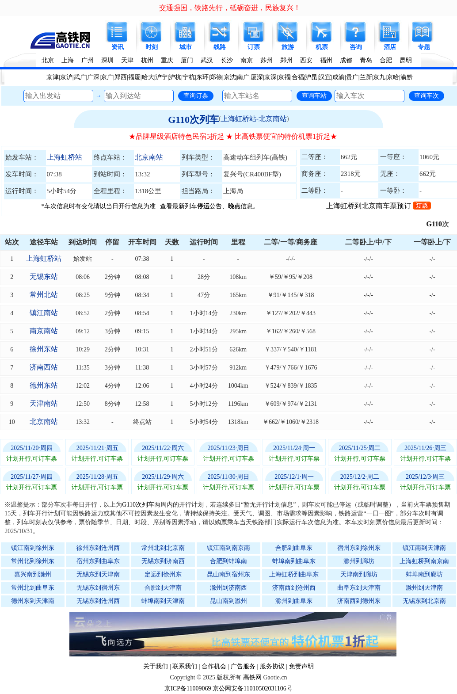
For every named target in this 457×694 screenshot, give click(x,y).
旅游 (288, 47)
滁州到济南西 (228, 587)
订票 (254, 47)
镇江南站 (44, 312)
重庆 (167, 60)
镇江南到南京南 (228, 548)
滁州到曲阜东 (293, 601)
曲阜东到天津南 (359, 587)
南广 (243, 77)
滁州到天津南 (424, 587)
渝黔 (406, 77)
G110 (440, 224)
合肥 (386, 60)
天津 (127, 60)
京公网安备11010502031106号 (253, 688)
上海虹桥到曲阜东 (294, 574)
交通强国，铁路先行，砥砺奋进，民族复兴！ (230, 7)
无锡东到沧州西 (98, 601)
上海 (67, 60)
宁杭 (189, 77)
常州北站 (44, 294)
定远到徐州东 (163, 574)
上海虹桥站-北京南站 (254, 118)
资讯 (117, 47)
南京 (246, 60)
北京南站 (149, 157)
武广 (80, 77)
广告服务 (243, 666)
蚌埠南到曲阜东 (294, 561)
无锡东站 (44, 276)
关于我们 (155, 666)
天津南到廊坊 (358, 574)
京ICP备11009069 (187, 688)
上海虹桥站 (64, 157)
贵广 (352, 77)
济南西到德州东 (359, 601)
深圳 (107, 60)
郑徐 (216, 77)
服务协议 (272, 666)
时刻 (151, 47)
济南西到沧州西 (294, 587)
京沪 (66, 77)
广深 (93, 77)
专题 (424, 47)
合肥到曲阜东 (293, 548)
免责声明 (301, 666)
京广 (107, 77)
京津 (52, 77)
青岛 (366, 60)
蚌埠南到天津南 (163, 601)
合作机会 (214, 666)
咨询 (356, 47)
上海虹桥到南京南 (424, 561)
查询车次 (426, 95)
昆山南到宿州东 (228, 574)
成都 (346, 60)
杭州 (147, 60)
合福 (298, 77)
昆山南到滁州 (228, 601)
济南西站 (44, 367)
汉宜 (325, 77)
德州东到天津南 (32, 601)
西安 (306, 60)
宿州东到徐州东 (359, 548)
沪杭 (175, 77)
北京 (48, 60)
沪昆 (311, 77)
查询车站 (314, 95)
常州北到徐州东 (32, 561)
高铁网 (252, 677)
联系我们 (184, 666)
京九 (379, 77)
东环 (202, 77)
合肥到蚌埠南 (228, 561)
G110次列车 (193, 119)
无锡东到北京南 (424, 601)
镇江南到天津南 (424, 548)
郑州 (286, 60)
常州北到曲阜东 (32, 587)
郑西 (120, 77)
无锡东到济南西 (163, 561)
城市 (185, 47)
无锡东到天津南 (98, 574)
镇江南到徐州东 (32, 548)
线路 (219, 47)
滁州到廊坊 (358, 561)
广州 (87, 60)
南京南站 (44, 331)
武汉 (207, 60)
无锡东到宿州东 (98, 587)
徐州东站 (44, 349)
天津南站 (44, 403)
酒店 (390, 47)
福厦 (134, 77)
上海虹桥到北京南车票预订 (378, 206)
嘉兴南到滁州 (32, 574)
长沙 (227, 60)
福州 (326, 60)
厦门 (187, 60)
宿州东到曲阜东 (98, 561)
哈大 (148, 77)
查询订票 (195, 95)
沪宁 (161, 77)
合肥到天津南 (163, 587)
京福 (284, 77)
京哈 (393, 77)
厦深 (257, 77)
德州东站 (44, 385)
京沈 (230, 77)
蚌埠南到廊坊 (424, 574)
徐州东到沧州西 (98, 548)
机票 (322, 47)
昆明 (406, 60)
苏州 (266, 60)
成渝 (338, 77)
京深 (270, 77)
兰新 (366, 77)
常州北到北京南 (163, 548)
